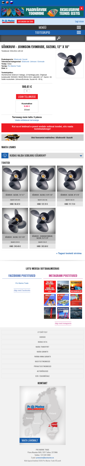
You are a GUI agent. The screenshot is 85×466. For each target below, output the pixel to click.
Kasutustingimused (42, 361)
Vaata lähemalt (30, 440)
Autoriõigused (42, 371)
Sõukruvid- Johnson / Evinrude (33, 62)
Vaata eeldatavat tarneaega (27, 120)
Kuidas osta (42, 342)
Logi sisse (79, 21)
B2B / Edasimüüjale (42, 376)
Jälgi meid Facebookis (22, 290)
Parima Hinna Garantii (42, 356)
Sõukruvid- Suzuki (20, 59)
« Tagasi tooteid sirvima (69, 253)
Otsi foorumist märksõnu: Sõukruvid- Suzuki (52, 137)
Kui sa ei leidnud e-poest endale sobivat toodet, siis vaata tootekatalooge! (42, 127)
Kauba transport (42, 347)
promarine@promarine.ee (45, 457)
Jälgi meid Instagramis (63, 323)
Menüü (42, 27)
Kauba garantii (42, 351)
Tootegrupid (42, 32)
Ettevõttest (42, 332)
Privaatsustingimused (42, 366)
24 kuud (27, 109)
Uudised (42, 337)
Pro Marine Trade (14, 66)
